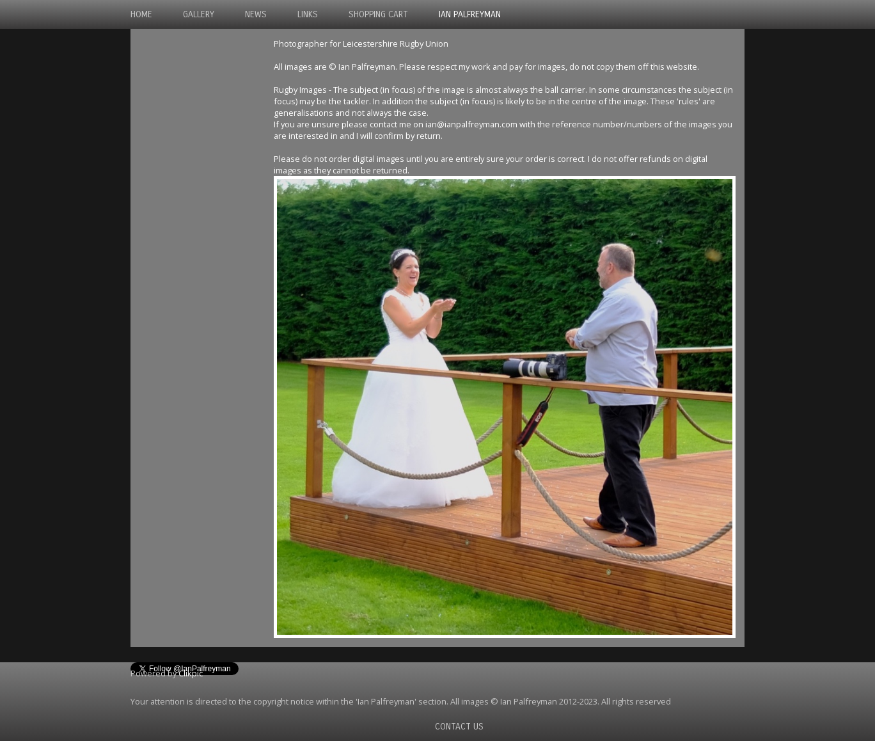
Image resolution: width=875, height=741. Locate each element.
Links (307, 14)
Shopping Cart (378, 14)
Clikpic (190, 673)
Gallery (198, 14)
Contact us (459, 726)
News (256, 14)
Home (141, 14)
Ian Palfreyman (470, 14)
